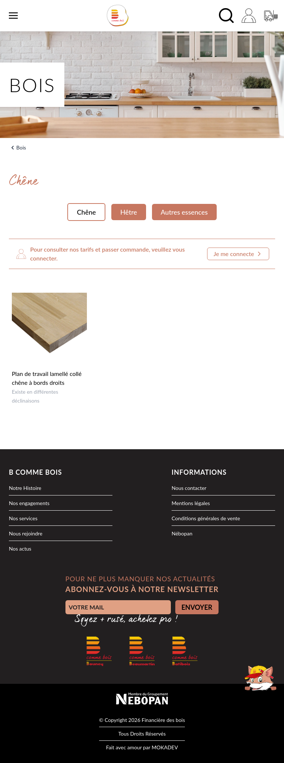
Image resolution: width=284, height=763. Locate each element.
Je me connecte (238, 254)
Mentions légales (191, 503)
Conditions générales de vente (206, 518)
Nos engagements (29, 503)
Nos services (23, 518)
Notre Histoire (25, 488)
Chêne (86, 212)
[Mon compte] (248, 15)
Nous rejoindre (26, 533)
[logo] (117, 15)
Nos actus (20, 548)
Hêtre (128, 212)
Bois (21, 147)
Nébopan (182, 533)
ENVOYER (197, 607)
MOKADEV (165, 747)
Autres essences (184, 212)
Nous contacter (189, 488)
